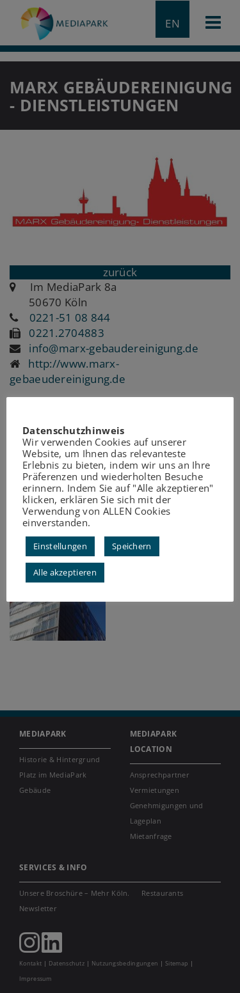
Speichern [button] (132, 546)
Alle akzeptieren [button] (65, 572)
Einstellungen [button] (60, 546)
